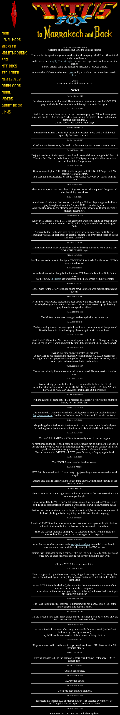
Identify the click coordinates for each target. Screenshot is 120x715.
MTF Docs (7, 66)
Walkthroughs (8, 53)
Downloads (7, 86)
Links (4, 112)
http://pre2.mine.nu (42, 415)
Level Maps (7, 40)
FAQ (4, 59)
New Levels (8, 79)
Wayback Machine (80, 544)
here (71, 72)
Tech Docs (7, 72)
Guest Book (7, 105)
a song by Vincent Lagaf (60, 61)
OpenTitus (55, 279)
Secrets (5, 46)
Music (5, 92)
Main (4, 33)
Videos (5, 99)
